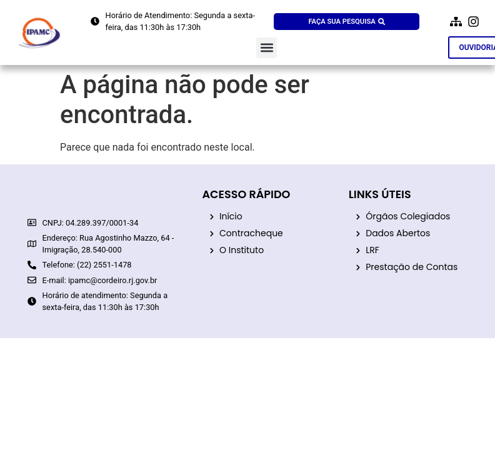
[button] (266, 48)
